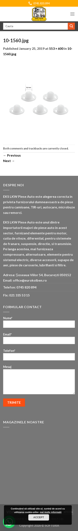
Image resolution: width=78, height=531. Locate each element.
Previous (12, 155)
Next (9, 161)
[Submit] (71, 26)
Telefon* (39, 356)
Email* (39, 340)
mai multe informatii (51, 512)
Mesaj (39, 381)
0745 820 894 (26, 287)
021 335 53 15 (19, 295)
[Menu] (72, 14)
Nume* (39, 323)
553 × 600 (56, 48)
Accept (38, 517)
